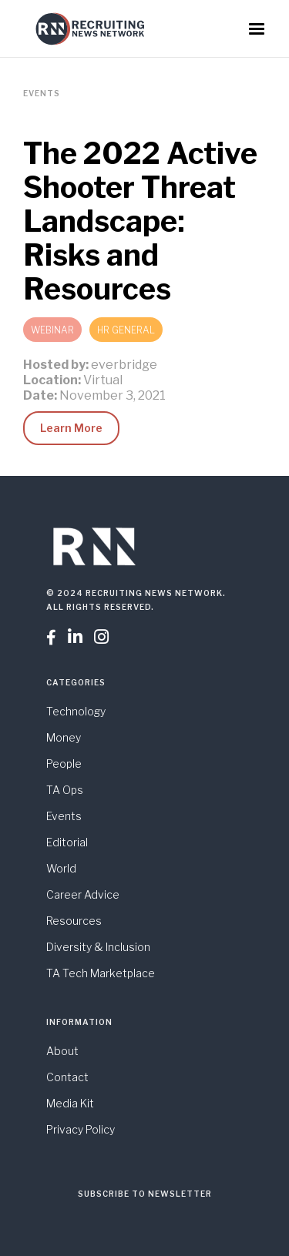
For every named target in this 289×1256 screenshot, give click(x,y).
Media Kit (70, 1103)
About (62, 1050)
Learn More (71, 427)
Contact (67, 1077)
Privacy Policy (80, 1129)
